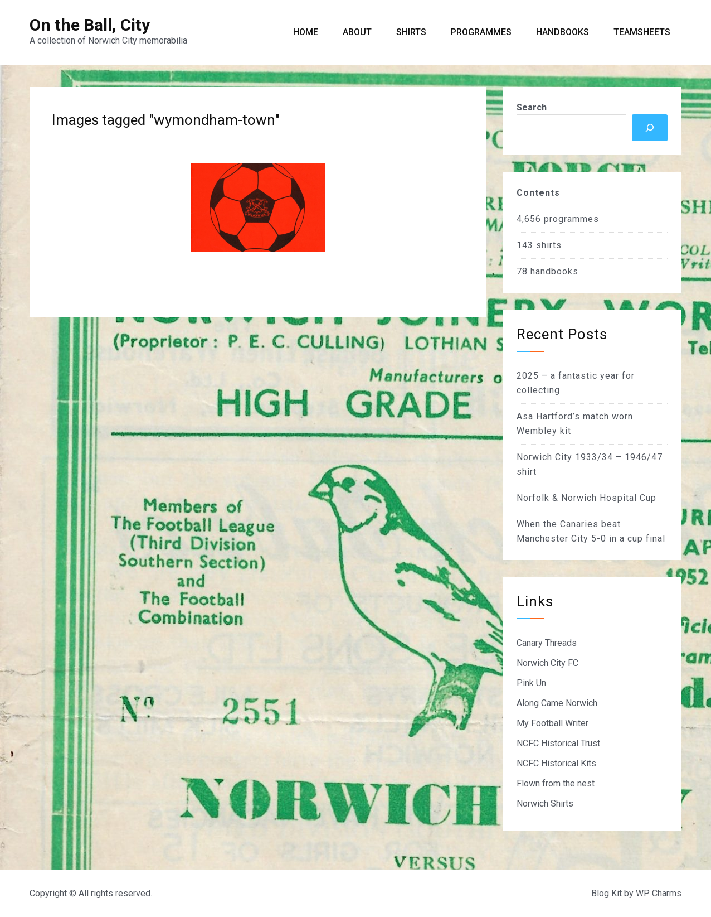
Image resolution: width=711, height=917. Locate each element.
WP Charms (658, 893)
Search (532, 107)
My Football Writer (552, 723)
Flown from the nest (556, 783)
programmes (571, 219)
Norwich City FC (547, 663)
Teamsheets (641, 32)
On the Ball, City (90, 25)
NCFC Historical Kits (556, 763)
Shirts (411, 32)
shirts (549, 245)
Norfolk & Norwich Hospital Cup (586, 498)
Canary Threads (547, 643)
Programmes (481, 32)
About (357, 32)
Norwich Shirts (545, 803)
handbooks (554, 271)
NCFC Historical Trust (558, 743)
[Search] (650, 127)
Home (305, 32)
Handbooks (562, 32)
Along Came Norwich (557, 703)
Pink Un (531, 683)
